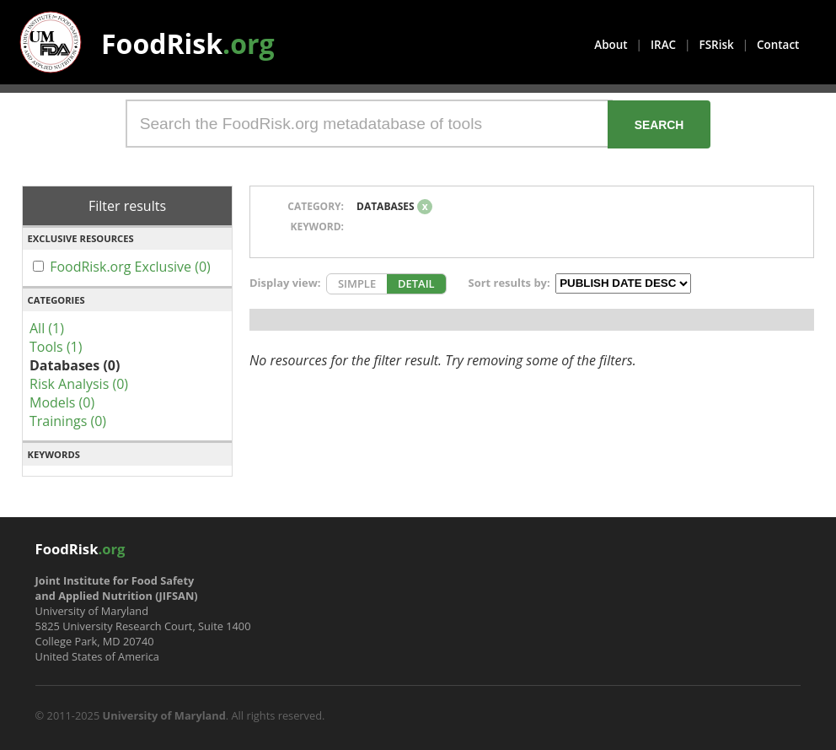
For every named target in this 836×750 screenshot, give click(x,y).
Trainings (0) (67, 421)
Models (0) (61, 402)
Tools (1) (55, 346)
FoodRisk (188, 43)
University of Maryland (164, 715)
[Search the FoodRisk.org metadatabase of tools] (369, 124)
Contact (778, 44)
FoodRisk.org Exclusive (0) (130, 266)
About (610, 44)
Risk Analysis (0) (78, 384)
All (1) (46, 328)
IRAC (663, 44)
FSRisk (716, 44)
